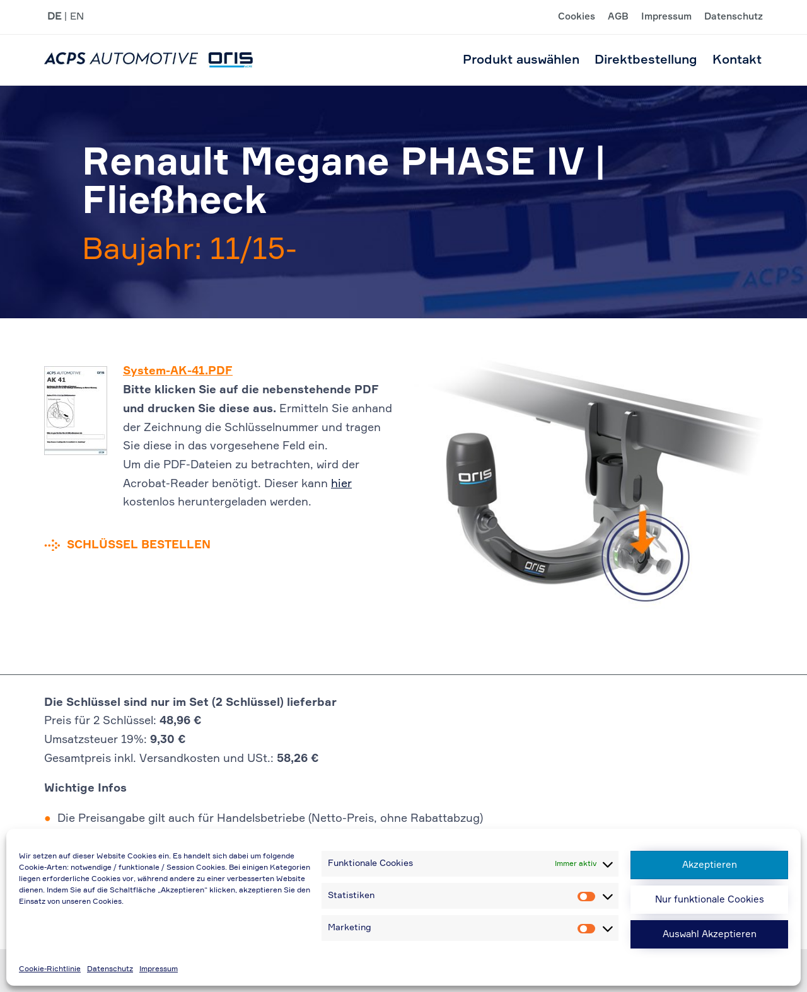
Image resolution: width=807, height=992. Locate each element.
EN (77, 17)
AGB (618, 17)
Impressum (158, 969)
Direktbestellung (646, 60)
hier (341, 484)
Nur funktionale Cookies (709, 899)
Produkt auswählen (521, 60)
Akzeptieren (709, 865)
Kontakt (737, 60)
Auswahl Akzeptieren (710, 934)
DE (54, 17)
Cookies (576, 17)
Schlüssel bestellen (139, 545)
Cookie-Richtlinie (50, 969)
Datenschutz (110, 969)
